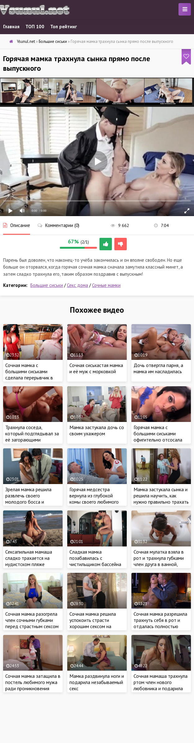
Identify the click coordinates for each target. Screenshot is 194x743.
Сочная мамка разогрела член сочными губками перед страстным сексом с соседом (32, 623)
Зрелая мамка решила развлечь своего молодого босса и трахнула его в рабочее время (30, 501)
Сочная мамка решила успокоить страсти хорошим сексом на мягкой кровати (92, 623)
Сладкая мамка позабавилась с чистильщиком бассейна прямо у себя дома (95, 561)
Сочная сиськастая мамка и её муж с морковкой (96, 368)
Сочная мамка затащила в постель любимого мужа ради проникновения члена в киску (32, 685)
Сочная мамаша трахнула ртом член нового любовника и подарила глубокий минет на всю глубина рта (160, 688)
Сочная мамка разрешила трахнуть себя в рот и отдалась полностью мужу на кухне (160, 623)
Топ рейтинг (63, 26)
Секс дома (77, 285)
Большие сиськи (46, 285)
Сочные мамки (106, 285)
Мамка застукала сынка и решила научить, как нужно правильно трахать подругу (161, 498)
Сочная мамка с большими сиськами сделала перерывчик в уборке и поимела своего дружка (32, 377)
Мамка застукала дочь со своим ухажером (96, 430)
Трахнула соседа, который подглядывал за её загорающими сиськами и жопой (32, 436)
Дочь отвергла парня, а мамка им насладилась (158, 368)
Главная (11, 26)
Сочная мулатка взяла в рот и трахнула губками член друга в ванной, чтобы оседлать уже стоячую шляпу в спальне (160, 564)
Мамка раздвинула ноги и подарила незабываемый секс (96, 682)
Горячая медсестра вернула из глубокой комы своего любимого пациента (94, 498)
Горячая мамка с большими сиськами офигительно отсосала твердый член (158, 436)
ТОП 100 (34, 26)
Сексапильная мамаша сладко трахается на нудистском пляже (28, 558)
